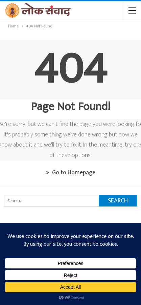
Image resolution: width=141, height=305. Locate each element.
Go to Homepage (70, 173)
